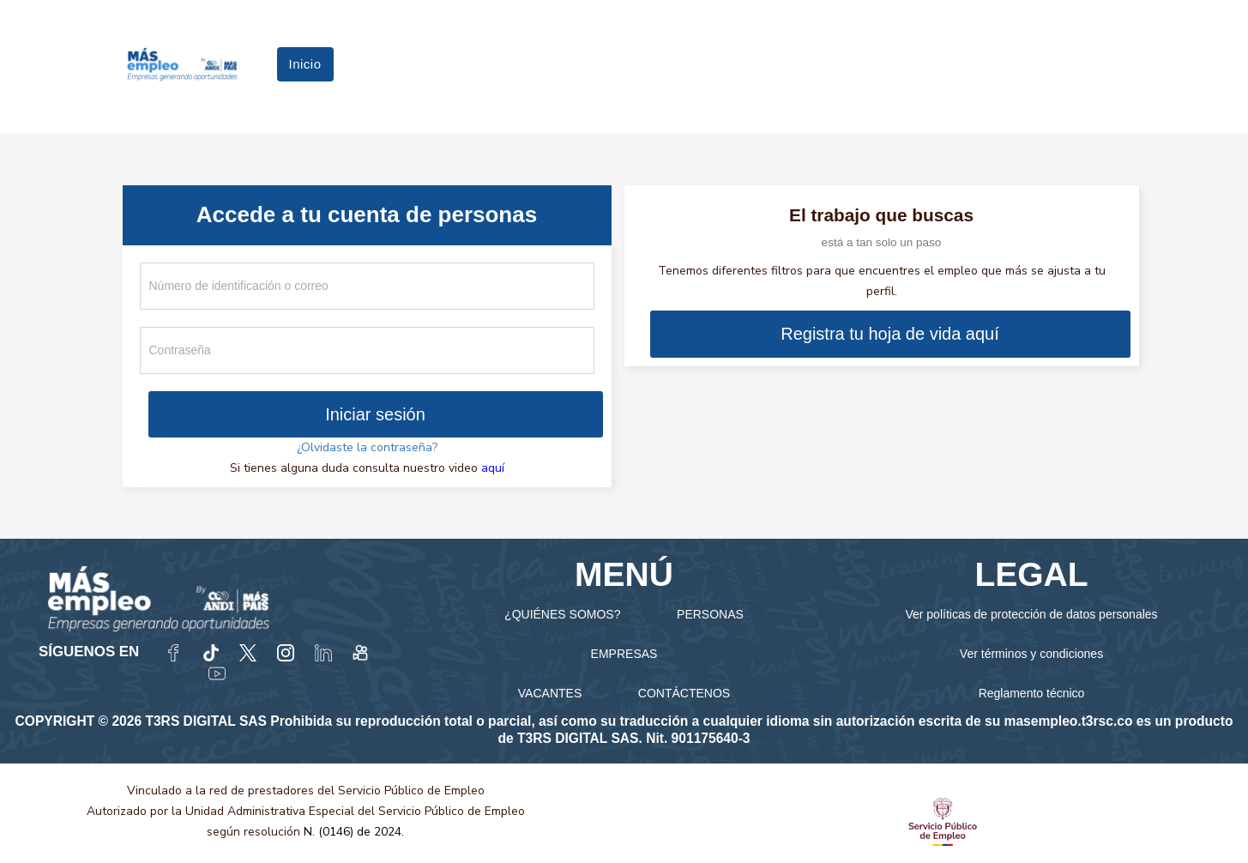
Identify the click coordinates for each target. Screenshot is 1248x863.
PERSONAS (710, 614)
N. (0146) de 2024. (354, 832)
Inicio (305, 64)
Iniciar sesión (375, 414)
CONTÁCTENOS (684, 693)
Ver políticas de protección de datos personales (1031, 614)
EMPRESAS (624, 654)
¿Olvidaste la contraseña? (367, 447)
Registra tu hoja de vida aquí (890, 333)
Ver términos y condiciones (1031, 654)
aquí (492, 468)
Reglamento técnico (1032, 693)
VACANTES (550, 693)
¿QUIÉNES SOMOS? (562, 614)
